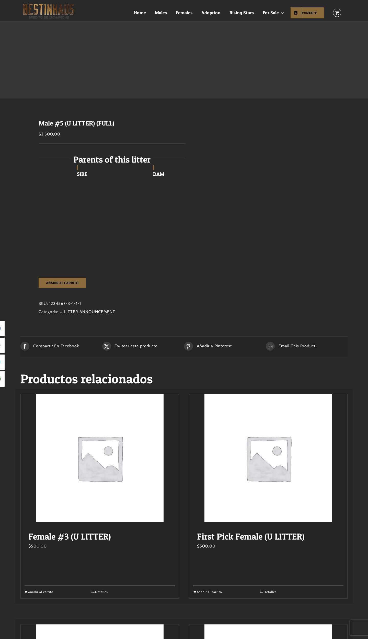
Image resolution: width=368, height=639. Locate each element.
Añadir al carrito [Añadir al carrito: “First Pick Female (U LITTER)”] (209, 592)
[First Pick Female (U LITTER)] (268, 458)
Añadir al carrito (62, 283)
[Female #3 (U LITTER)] (100, 458)
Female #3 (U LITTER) (69, 536)
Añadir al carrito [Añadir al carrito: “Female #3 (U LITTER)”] (40, 592)
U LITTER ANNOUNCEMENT (87, 311)
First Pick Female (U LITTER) (251, 536)
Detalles (101, 592)
